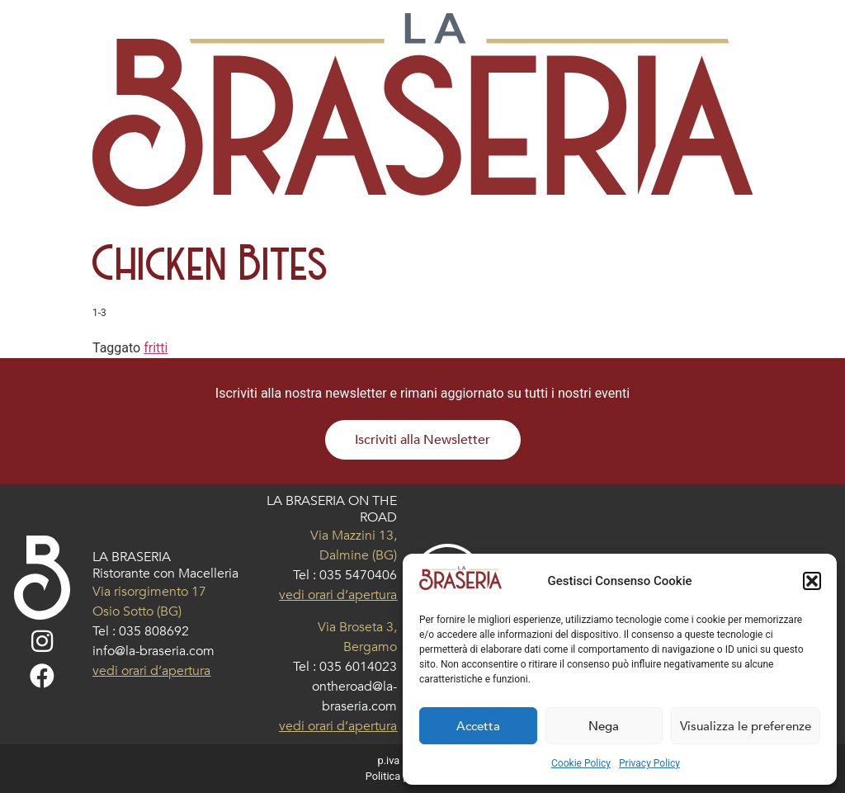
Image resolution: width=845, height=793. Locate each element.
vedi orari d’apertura (151, 671)
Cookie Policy (581, 763)
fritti (156, 348)
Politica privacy (401, 776)
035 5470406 (358, 575)
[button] (812, 581)
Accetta (478, 726)
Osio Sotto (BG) (137, 611)
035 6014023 (358, 667)
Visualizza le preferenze (745, 726)
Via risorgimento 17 (149, 592)
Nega (603, 726)
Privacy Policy (649, 763)
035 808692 (154, 631)
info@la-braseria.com (153, 651)
